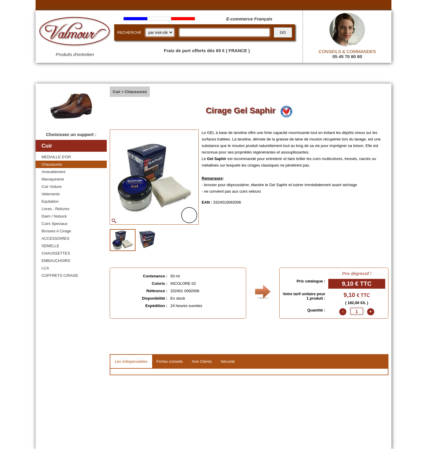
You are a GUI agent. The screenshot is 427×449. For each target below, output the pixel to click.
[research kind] (160, 32)
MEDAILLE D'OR (56, 157)
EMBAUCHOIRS (56, 260)
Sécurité (228, 361)
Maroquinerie (53, 179)
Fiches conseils (170, 361)
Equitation (50, 201)
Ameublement (53, 172)
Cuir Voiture (52, 186)
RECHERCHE (129, 32)
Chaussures (52, 164)
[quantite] (356, 311)
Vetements (51, 194)
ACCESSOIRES (55, 238)
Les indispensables (131, 361)
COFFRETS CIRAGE (60, 275)
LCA (45, 268)
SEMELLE (50, 246)
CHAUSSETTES (56, 253)
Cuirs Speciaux (54, 223)
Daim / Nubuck (54, 216)
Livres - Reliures (55, 209)
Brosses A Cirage (56, 231)
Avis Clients (202, 361)
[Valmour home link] (75, 32)
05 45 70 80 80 (347, 56)
